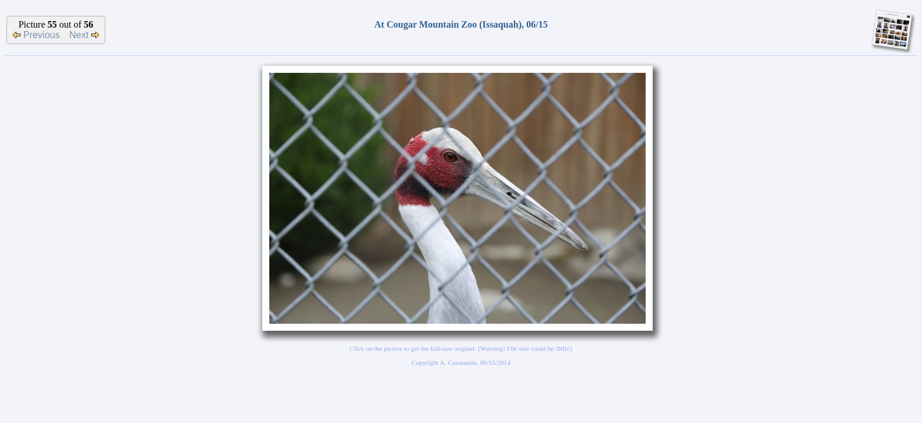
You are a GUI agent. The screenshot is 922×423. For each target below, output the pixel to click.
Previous (36, 35)
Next (84, 35)
